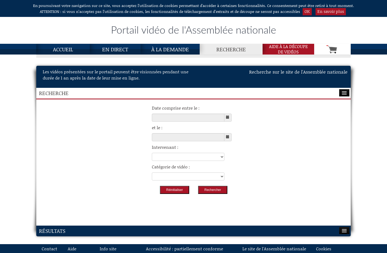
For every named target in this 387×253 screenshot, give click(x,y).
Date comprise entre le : (176, 108)
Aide (72, 248)
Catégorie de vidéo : (171, 167)
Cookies (323, 248)
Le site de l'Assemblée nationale (274, 248)
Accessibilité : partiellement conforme (184, 248)
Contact (49, 248)
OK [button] (307, 11)
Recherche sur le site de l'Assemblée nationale (298, 71)
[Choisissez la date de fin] (188, 137)
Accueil (63, 49)
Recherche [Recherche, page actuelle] (231, 49)
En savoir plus (330, 11)
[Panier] (332, 49)
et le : (157, 127)
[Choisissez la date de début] (188, 118)
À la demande (170, 49)
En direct (115, 49)
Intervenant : (165, 147)
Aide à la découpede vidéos (288, 49)
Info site (108, 248)
